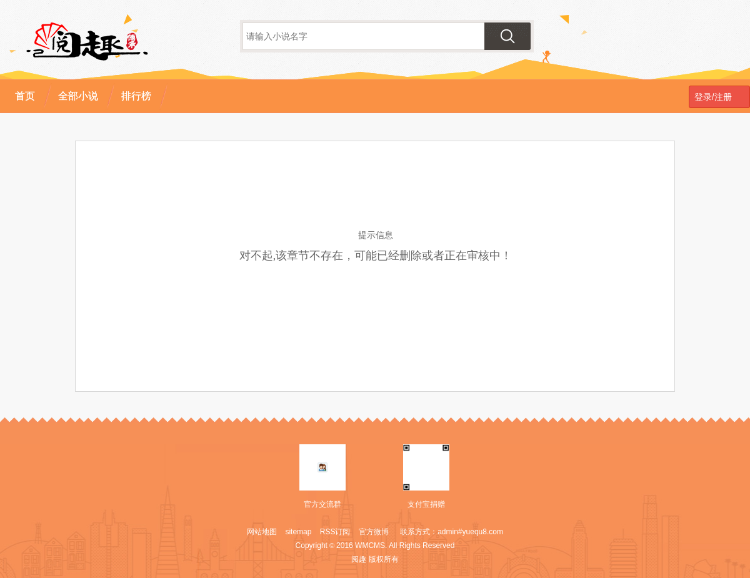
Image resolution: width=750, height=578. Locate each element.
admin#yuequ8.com (470, 531)
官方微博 (374, 531)
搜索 (507, 36)
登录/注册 (710, 97)
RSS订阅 (335, 531)
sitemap (298, 531)
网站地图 (262, 531)
